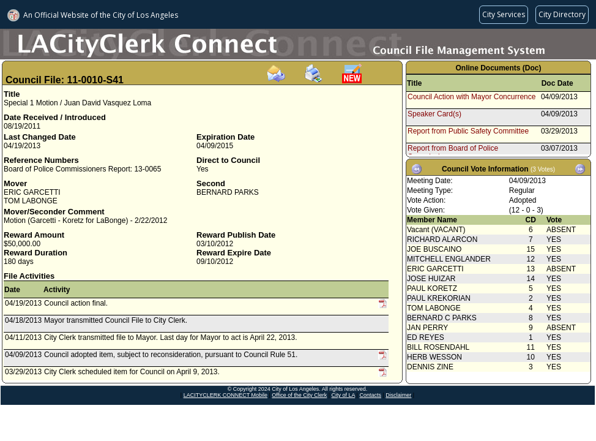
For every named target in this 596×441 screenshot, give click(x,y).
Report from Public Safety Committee (468, 131)
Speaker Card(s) (434, 114)
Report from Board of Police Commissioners (453, 152)
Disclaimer (398, 395)
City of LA (344, 395)
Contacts (370, 395)
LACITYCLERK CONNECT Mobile (225, 395)
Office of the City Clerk (299, 395)
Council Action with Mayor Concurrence (471, 96)
